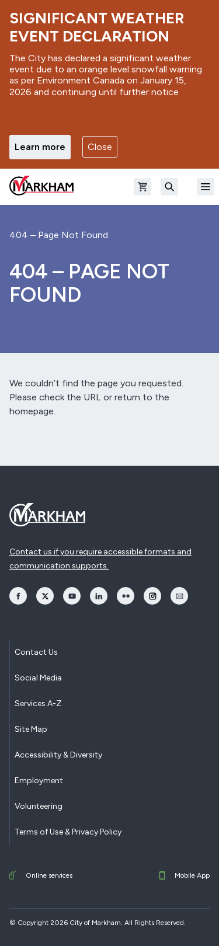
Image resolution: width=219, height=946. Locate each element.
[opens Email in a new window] (179, 596)
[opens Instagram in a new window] (152, 596)
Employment (39, 781)
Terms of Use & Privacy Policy (68, 832)
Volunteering (38, 806)
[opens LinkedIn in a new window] (98, 596)
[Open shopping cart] (142, 187)
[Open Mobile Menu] (205, 187)
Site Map (31, 729)
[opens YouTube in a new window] (72, 596)
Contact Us (36, 652)
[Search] (169, 187)
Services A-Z (38, 703)
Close (100, 146)
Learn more (40, 146)
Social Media (38, 678)
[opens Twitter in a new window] (45, 596)
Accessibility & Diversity (58, 755)
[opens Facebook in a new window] (18, 596)
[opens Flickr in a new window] (125, 596)
